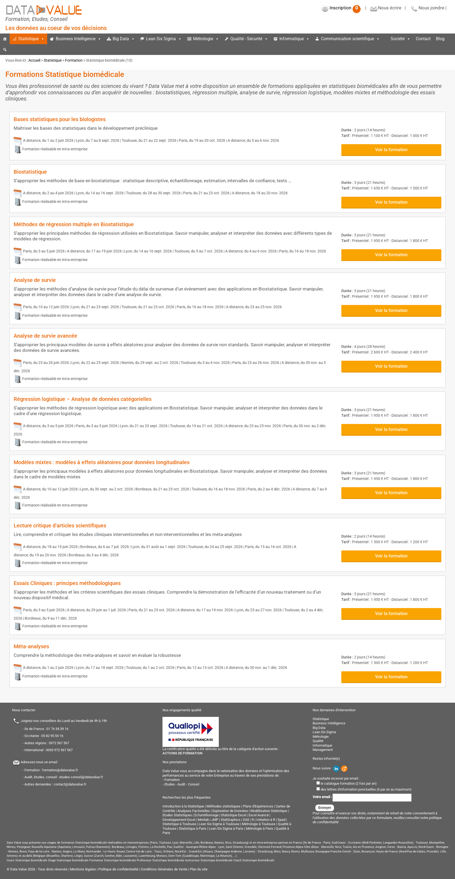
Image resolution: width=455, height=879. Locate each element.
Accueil (34, 60)
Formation (74, 60)
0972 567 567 (59, 743)
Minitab (203, 820)
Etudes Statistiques (177, 815)
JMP (214, 820)
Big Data (124, 38)
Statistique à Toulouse (179, 824)
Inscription (345, 7)
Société (400, 38)
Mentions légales (83, 869)
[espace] (385, 38)
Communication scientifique (350, 38)
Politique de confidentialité (118, 869)
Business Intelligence (78, 38)
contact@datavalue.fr (70, 784)
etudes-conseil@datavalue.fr (81, 777)
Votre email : (362, 797)
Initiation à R (265, 820)
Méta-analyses (31, 646)
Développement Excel (178, 820)
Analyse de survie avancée (45, 336)
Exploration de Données (230, 811)
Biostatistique (30, 172)
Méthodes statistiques (223, 806)
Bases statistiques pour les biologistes (60, 119)
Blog (440, 38)
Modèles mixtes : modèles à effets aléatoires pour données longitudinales (102, 462)
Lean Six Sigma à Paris (226, 828)
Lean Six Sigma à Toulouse (219, 824)
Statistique (31, 38)
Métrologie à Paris (259, 828)
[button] (5, 49)
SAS (246, 820)
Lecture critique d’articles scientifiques (60, 525)
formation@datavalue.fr (60, 770)
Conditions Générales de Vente (164, 869)
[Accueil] (5, 38)
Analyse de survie (35, 280)
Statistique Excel (233, 815)
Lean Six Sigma (164, 38)
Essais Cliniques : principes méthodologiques (67, 583)
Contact (423, 38)
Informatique (294, 38)
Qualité (318, 741)
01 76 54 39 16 (57, 729)
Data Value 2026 (23, 869)
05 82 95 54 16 (52, 736)
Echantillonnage (206, 815)
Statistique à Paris (192, 828)
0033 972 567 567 (59, 750)
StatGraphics (231, 820)
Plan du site (199, 869)
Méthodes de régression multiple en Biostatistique (74, 224)
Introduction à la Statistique (183, 806)
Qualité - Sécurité (249, 38)
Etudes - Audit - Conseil (181, 784)
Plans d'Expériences (258, 806)
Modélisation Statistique (268, 811)
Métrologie (206, 38)
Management (323, 750)
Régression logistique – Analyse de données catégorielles (82, 399)
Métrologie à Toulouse (258, 824)
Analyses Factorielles (193, 811)
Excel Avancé (259, 815)
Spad (281, 820)
